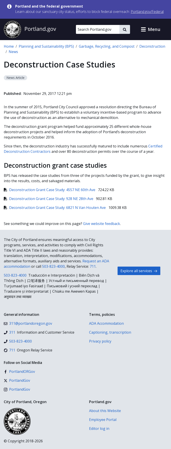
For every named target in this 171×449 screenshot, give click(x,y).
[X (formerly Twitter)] (17, 380)
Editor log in (99, 428)
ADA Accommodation (106, 323)
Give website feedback (101, 223)
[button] (150, 29)
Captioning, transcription (110, 332)
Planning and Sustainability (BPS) (46, 46)
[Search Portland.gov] (97, 29)
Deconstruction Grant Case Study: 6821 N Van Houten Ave (55, 207)
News (13, 51)
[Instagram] (17, 389)
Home (9, 46)
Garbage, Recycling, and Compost (106, 46)
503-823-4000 (53, 266)
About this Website (105, 410)
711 (93, 266)
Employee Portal (102, 419)
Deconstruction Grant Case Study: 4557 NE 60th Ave (50, 189)
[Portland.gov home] (30, 29)
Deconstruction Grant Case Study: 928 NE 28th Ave (49, 198)
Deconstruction (152, 46)
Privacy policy (100, 341)
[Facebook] (19, 371)
